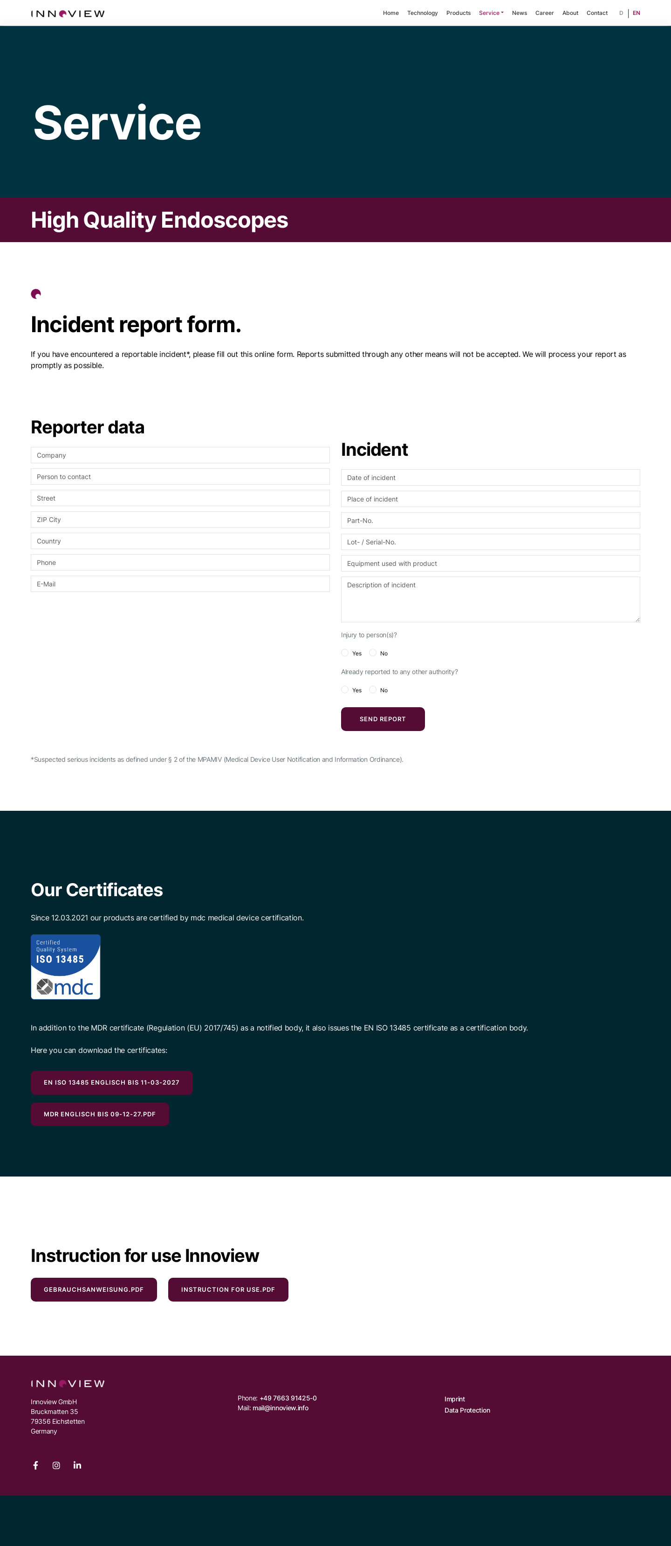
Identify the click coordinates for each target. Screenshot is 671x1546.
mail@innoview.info (280, 1408)
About (570, 12)
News (519, 12)
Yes (357, 653)
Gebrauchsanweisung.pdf (94, 1289)
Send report (383, 719)
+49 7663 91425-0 (288, 1398)
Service (489, 12)
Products (458, 12)
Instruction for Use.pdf (228, 1289)
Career (544, 12)
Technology (422, 12)
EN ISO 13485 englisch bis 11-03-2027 (112, 1082)
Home (391, 12)
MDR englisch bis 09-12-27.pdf (100, 1114)
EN (636, 12)
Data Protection (467, 1410)
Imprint (455, 1399)
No (384, 653)
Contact (597, 12)
